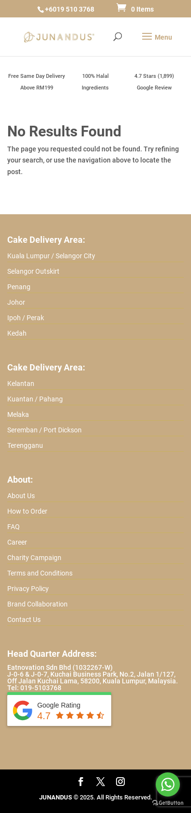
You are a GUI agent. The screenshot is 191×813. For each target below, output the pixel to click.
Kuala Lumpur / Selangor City (51, 256)
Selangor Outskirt (33, 271)
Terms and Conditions (40, 573)
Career (17, 542)
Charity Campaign (34, 558)
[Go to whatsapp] (168, 784)
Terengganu (25, 445)
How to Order (27, 511)
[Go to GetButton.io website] (167, 803)
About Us (21, 496)
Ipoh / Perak (25, 318)
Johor (16, 302)
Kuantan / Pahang (35, 399)
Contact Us (24, 619)
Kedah (17, 333)
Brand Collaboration (37, 604)
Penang (18, 287)
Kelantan (20, 383)
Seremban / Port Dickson (44, 430)
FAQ (13, 527)
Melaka (18, 414)
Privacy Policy (28, 588)
